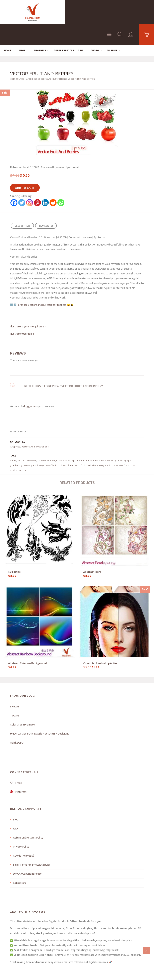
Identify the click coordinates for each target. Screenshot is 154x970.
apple (13, 439)
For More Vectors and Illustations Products (42, 283)
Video (95, 29)
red (89, 444)
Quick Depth (17, 721)
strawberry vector (102, 444)
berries (22, 439)
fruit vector (107, 439)
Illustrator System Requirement (28, 305)
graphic (128, 439)
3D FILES (112, 29)
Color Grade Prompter (23, 703)
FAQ (15, 807)
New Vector (52, 444)
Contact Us (19, 861)
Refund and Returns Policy (28, 816)
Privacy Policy (21, 825)
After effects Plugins (68, 29)
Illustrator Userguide (22, 312)
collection (43, 439)
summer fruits (122, 444)
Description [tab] (22, 204)
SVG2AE (14, 685)
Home (7, 29)
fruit (97, 439)
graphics (15, 444)
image (40, 444)
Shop (22, 29)
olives (63, 444)
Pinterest (18, 770)
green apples (28, 444)
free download (85, 439)
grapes (119, 439)
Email (16, 761)
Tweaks (14, 694)
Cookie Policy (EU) (23, 834)
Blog (15, 798)
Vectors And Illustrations (51, 57)
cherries (31, 439)
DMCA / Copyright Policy (27, 852)
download (64, 439)
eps (74, 439)
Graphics (39, 29)
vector (22, 448)
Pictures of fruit (76, 444)
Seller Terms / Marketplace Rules (32, 843)
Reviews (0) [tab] (46, 204)
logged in (29, 385)
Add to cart (25, 166)
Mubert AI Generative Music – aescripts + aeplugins (39, 712)
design (54, 439)
